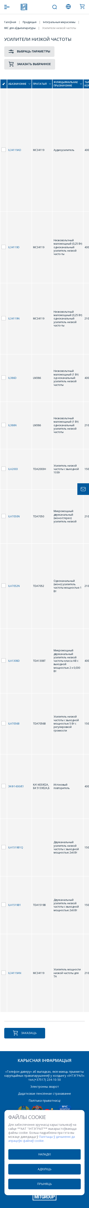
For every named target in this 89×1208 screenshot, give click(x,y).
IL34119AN (14, 973)
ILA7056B (13, 723)
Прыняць (44, 1184)
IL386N (12, 425)
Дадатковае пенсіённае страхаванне (44, 1094)
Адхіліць (44, 1169)
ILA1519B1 (14, 905)
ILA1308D (14, 661)
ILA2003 (13, 469)
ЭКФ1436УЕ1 (16, 786)
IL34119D (13, 247)
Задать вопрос (83, 489)
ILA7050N (14, 516)
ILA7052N (14, 586)
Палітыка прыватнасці (44, 1100)
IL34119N (13, 318)
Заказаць (25, 1033)
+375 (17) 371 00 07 (40, 7)
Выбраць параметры (29, 51)
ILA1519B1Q (15, 847)
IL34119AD (14, 150)
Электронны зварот (44, 1087)
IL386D (12, 378)
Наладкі (44, 1154)
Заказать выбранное (29, 64)
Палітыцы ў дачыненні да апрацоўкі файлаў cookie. (41, 1139)
